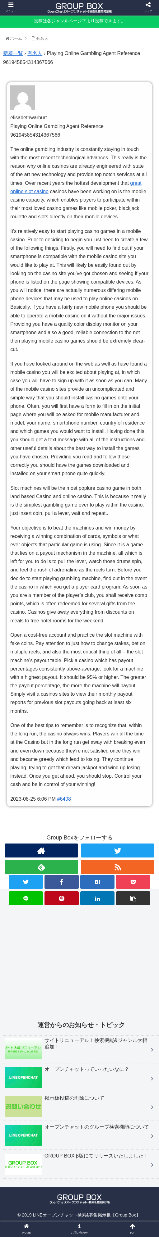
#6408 (64, 799)
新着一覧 (13, 53)
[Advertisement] (81, 959)
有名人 (34, 53)
